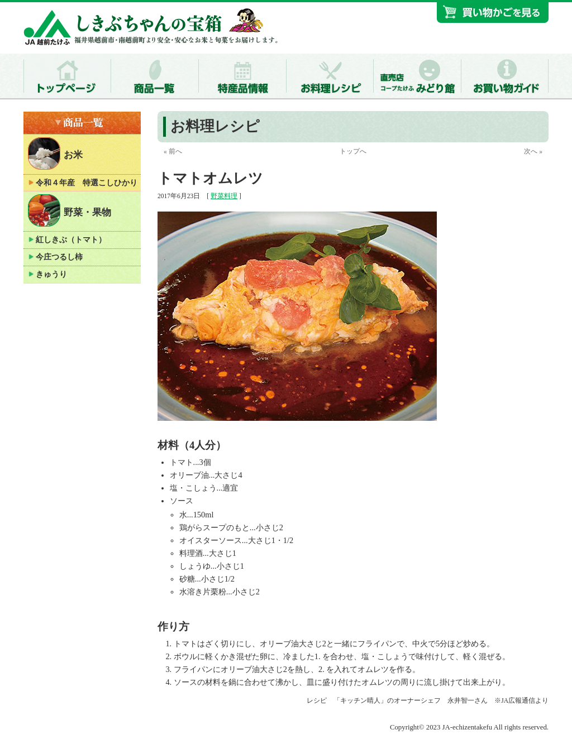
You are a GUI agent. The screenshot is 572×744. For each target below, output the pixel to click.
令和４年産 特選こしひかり (86, 183)
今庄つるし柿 (59, 257)
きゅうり (51, 274)
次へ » (533, 151)
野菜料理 (224, 196)
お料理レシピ (215, 126)
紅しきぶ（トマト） (71, 240)
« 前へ (173, 151)
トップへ (353, 151)
